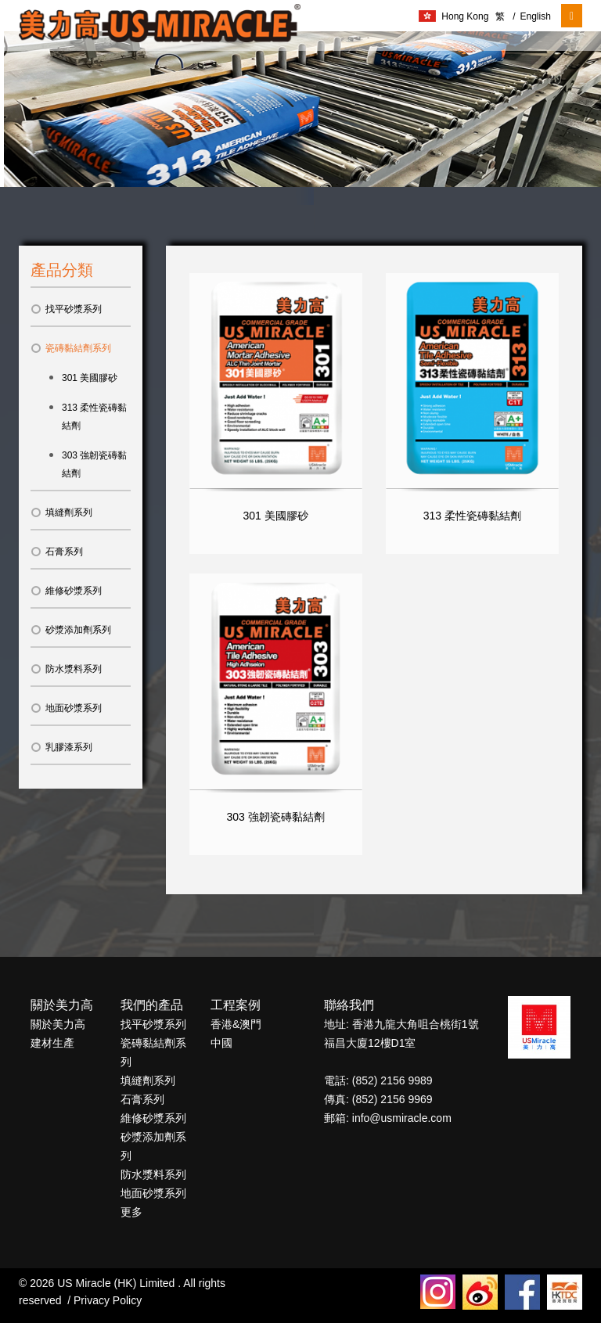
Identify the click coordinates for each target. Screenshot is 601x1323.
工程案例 (236, 1005)
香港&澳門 (236, 1024)
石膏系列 (57, 551)
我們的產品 (152, 1005)
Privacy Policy (108, 1300)
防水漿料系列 (66, 668)
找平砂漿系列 (66, 309)
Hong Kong (453, 16)
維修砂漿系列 (66, 590)
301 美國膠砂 (89, 377)
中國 (221, 1043)
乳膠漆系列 (61, 747)
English (532, 16)
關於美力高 (62, 1005)
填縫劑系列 (61, 512)
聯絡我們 (349, 1005)
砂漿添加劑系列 (71, 629)
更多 (131, 1212)
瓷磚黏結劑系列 (71, 348)
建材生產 (52, 1043)
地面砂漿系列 (66, 708)
